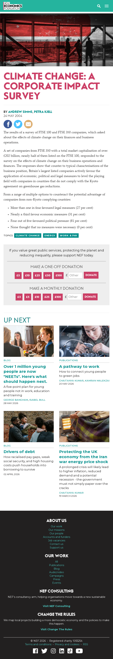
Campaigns (57, 575)
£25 (37, 275)
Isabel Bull (37, 399)
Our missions (56, 530)
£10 (27, 275)
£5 (18, 275)
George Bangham (16, 399)
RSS (85, 644)
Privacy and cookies (67, 644)
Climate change (28, 235)
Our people (56, 533)
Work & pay (68, 235)
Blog (7, 360)
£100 (59, 275)
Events (56, 582)
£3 (19, 296)
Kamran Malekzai (97, 380)
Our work (56, 526)
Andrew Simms (20, 112)
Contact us (56, 544)
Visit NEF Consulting (56, 606)
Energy (49, 235)
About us (56, 520)
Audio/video (56, 572)
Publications (14, 62)
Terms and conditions (38, 644)
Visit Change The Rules (56, 629)
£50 (47, 275)
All (56, 561)
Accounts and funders (56, 537)
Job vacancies (56, 540)
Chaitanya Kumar (71, 380)
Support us (56, 547)
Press (56, 579)
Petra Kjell (43, 112)
